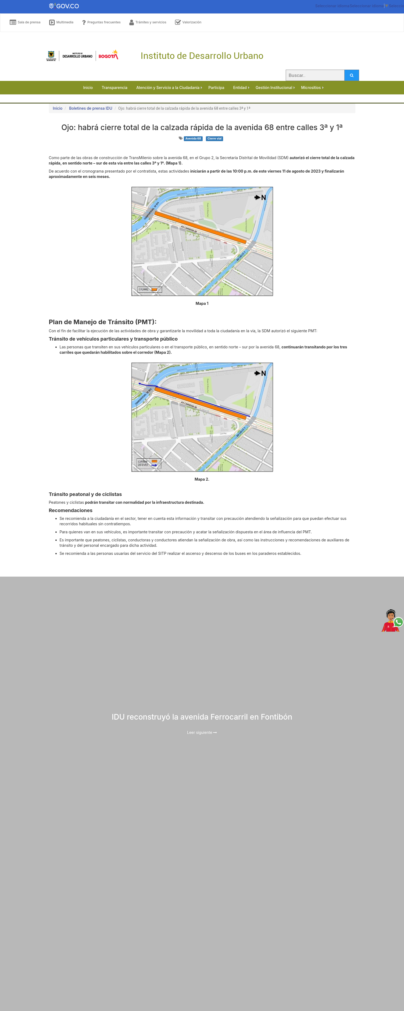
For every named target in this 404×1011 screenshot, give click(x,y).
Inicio (58, 108)
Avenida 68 (193, 138)
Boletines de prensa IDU (90, 108)
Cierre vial (214, 138)
